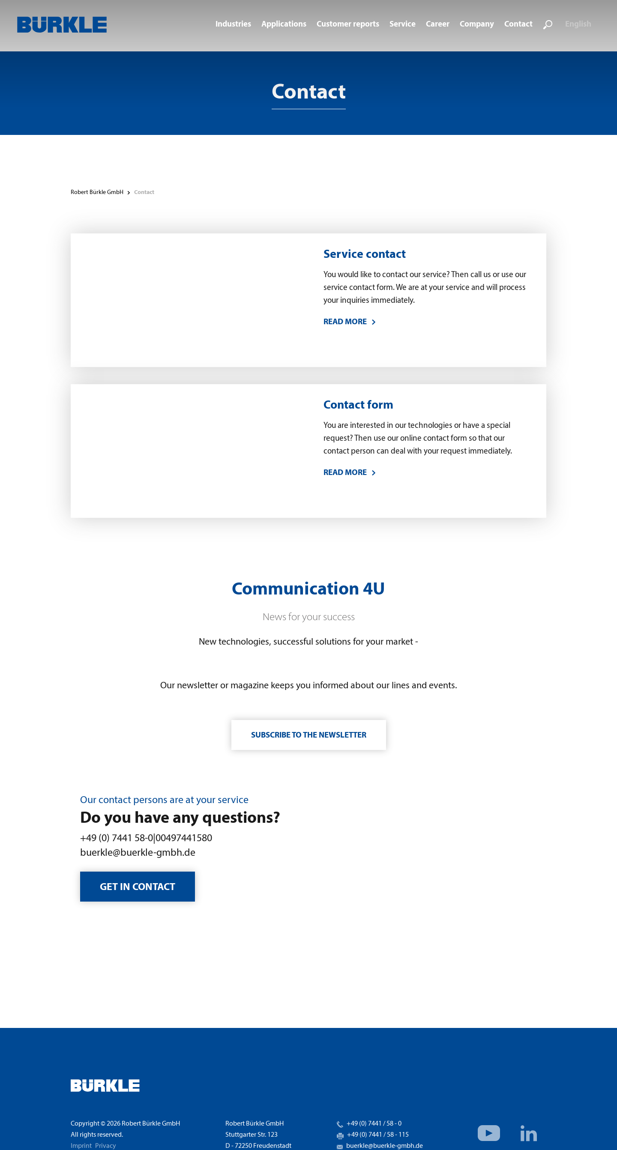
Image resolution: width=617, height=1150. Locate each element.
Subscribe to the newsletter (308, 736)
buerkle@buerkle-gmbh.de (137, 853)
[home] (62, 25)
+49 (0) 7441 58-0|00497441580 (146, 838)
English (578, 25)
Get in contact (137, 887)
